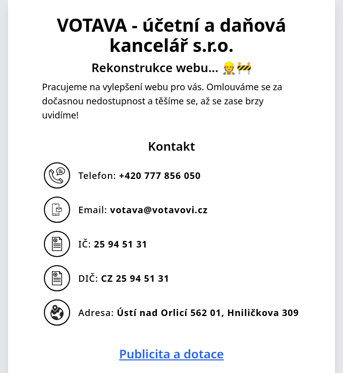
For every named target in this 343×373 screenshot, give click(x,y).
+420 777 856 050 (160, 175)
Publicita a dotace (171, 354)
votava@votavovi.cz (159, 210)
